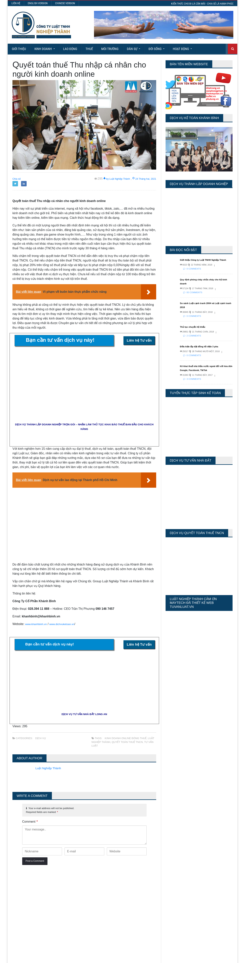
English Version (38, 3)
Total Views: (172, 900)
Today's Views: (174, 883)
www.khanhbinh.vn (38, 624)
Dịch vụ (40, 738)
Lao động (70, 49)
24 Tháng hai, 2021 (141, 178)
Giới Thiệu (19, 49)
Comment (30, 821)
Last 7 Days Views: (177, 889)
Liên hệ (15, 3)
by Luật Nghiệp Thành (107, 178)
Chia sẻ (17, 178)
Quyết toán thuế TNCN (126, 742)
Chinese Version (65, 3)
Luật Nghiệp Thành (50, 768)
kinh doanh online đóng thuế (125, 738)
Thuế (89, 49)
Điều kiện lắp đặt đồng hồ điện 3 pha (203, 350)
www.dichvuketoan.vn (68, 624)
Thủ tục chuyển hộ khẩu (195, 330)
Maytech (84, 958)
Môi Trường (109, 49)
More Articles (122, 946)
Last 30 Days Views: (178, 894)
